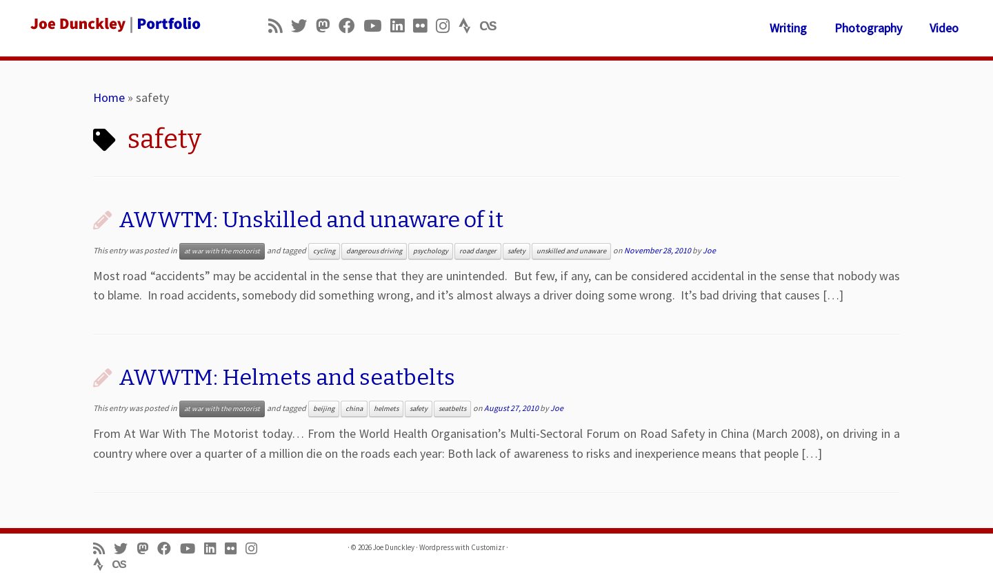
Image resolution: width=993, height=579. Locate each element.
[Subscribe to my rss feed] (279, 26)
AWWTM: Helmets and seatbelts (287, 377)
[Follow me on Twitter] (303, 26)
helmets (386, 408)
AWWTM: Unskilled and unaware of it (311, 220)
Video (944, 28)
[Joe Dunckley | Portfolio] (114, 24)
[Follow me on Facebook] (351, 26)
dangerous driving (374, 250)
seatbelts (452, 408)
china (354, 408)
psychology (430, 250)
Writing (788, 28)
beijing (323, 408)
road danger (477, 250)
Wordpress (436, 547)
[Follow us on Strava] (469, 26)
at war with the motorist (222, 250)
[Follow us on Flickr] (424, 26)
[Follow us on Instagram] (447, 26)
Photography (868, 28)
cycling (324, 250)
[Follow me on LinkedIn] (401, 26)
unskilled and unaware (571, 250)
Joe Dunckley (393, 547)
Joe (709, 250)
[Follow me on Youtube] (376, 26)
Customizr (488, 547)
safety (516, 250)
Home (109, 97)
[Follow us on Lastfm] (492, 26)
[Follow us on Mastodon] (327, 26)
